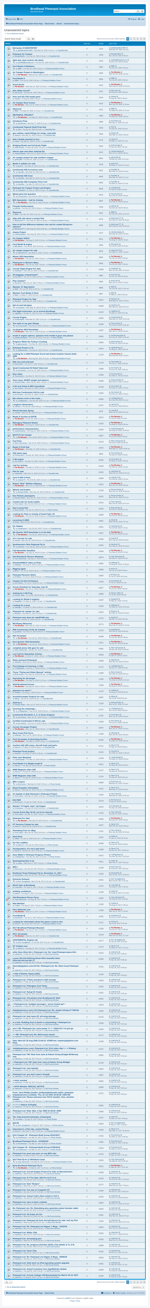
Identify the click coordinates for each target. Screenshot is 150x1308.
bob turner (18, 93)
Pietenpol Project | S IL (23, 348)
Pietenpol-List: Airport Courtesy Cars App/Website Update (40, 1269)
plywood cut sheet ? (22, 690)
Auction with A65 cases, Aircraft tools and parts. (35, 745)
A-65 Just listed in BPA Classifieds (29, 386)
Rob (19, 129)
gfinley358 (18, 159)
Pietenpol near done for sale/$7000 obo (31, 617)
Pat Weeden (22, 75)
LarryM (17, 412)
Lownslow (18, 887)
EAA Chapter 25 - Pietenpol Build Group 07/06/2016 (36, 1147)
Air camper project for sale (25, 250)
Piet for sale (18, 471)
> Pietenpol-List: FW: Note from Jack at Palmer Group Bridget (41, 1062)
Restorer (18, 301)
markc (17, 141)
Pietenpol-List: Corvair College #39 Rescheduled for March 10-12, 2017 (45, 1275)
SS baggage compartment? (25, 275)
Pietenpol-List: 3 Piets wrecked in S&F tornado (34, 980)
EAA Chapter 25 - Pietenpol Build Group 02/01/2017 (36, 1135)
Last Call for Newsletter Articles (27, 654)
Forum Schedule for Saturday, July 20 (30, 587)
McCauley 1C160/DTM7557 (25, 48)
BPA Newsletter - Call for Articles (28, 200)
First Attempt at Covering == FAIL (28, 666)
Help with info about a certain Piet (28, 218)
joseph (17, 619)
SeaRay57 (18, 271)
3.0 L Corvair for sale (22, 538)
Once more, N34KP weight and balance (31, 380)
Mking (17, 698)
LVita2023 (21, 190)
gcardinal (18, 632)
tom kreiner (22, 370)
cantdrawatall (19, 759)
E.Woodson (19, 808)
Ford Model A (19, 78)
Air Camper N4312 (21, 238)
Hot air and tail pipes (22, 305)
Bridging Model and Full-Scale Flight (30, 145)
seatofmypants (20, 431)
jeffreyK (17, 208)
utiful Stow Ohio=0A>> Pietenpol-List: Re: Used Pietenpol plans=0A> (45, 952)
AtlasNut (18, 662)
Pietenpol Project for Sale (24, 299)
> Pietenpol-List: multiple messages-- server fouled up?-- (39, 1004)
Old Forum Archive (52, 954)
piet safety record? (21, 90)
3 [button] (134, 39)
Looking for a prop (21, 605)
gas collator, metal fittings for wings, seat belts (34, 133)
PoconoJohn (22, 196)
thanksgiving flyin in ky (23, 861)
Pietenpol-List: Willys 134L (25, 1232)
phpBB (67, 1298)
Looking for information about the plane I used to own (38, 922)
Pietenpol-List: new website (25, 1068)
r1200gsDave (23, 401)
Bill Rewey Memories (22, 623)
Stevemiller (19, 364)
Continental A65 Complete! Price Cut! (30, 182)
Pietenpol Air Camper (22, 54)
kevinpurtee (19, 875)
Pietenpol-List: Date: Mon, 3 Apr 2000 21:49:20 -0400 (37, 1111)
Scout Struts (18, 84)
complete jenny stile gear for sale (28, 648)
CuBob (17, 905)
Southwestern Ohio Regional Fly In (29, 544)
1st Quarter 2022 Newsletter (25, 329)
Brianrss (18, 613)
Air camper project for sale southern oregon (33, 157)
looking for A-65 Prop (22, 593)
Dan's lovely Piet (20, 508)
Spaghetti (18, 601)
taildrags (18, 565)
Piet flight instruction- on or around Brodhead (34, 311)
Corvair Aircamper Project (25, 727)
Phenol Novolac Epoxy (23, 410)
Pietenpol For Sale (21, 818)
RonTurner (22, 784)
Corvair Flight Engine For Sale (27, 269)
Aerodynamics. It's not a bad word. (29, 849)
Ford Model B (19, 916)
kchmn (17, 924)
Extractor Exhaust (21, 879)
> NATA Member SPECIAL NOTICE (28, 1086)
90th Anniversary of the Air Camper (29, 630)
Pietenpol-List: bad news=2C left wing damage (34, 1016)
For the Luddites (20, 843)
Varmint (17, 406)
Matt (16, 289)
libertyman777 (20, 220)
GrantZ (17, 540)
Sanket (17, 99)
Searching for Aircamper (24, 678)
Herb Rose (17, 836)
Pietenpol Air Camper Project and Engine (32, 188)
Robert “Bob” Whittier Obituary (27, 484)
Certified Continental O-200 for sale (29, 721)
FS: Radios (18, 526)
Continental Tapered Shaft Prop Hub (29, 127)
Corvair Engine (20, 317)
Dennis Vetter (20, 595)
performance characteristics (26, 429)
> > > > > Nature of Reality (25, 1105)
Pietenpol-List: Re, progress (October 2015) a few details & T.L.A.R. (44, 1245)
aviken (17, 893)
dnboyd (17, 135)
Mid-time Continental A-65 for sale (28, 392)
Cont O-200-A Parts (21, 477)
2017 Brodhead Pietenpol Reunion (28, 928)
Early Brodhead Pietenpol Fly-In (27, 1165)
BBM (20, 68)
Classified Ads (63, 50)
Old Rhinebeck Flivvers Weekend (28, 557)
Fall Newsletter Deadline (24, 550)
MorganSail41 (20, 56)
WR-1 (15, 867)
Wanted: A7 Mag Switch (24, 287)
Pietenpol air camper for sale (26, 611)
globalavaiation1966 (25, 50)
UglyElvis (18, 313)
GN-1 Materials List (21, 909)
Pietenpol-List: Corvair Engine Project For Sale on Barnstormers (42, 1172)
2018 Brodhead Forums (23, 684)
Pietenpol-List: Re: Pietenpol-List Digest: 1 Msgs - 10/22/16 (40, 1226)
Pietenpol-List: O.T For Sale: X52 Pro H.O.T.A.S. (35, 1178)
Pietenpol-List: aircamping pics (27, 1239)
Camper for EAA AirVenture (25, 581)
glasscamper (22, 344)
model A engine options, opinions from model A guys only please (43, 336)
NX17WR (17, 800)
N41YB (16, 1123)
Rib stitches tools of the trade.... (27, 398)
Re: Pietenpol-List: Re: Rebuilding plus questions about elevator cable (45, 1208)
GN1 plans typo (20, 453)
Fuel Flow (17, 441)
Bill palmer (18, 246)
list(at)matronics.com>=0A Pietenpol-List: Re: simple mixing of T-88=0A (46, 1010)
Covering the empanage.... (25, 709)
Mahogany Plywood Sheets (25, 423)
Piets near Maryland (22, 757)
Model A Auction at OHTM (24, 417)
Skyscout (17, 109)
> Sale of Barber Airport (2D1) (26, 974)
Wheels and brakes (21, 490)
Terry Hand (19, 504)
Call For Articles (20, 465)
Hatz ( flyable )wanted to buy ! (26, 139)
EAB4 (17, 838)
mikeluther (18, 473)
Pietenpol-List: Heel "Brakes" (26, 1184)
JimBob (17, 692)
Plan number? (19, 281)
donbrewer (19, 918)
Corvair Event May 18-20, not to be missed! (33, 812)
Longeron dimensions (23, 404)
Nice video (17, 374)
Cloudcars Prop (20, 121)
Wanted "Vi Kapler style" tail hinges (29, 806)
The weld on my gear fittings (26, 323)
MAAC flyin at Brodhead (24, 885)
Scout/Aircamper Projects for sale (28, 696)
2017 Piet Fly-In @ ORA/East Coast (29, 1159)
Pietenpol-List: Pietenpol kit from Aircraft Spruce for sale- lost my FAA (45, 1220)
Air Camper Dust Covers (24, 103)
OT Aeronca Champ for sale (25, 824)
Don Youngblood (24, 881)
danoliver (21, 307)
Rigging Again (19, 569)
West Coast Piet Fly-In (23, 733)
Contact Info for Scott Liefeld (26, 502)
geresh (20, 166)
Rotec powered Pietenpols (25, 660)
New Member (19, 903)
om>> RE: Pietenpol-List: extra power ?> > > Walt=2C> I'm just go (43, 1028)
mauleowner (22, 528)
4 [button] (137, 39)
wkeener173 (22, 253)
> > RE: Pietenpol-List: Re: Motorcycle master (34, 1034)
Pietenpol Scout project (23, 751)
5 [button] (141, 39)
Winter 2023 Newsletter (23, 256)
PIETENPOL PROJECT (23, 115)
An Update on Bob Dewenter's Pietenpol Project (35, 794)
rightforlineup (22, 350)
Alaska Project (19, 232)
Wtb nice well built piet (23, 362)
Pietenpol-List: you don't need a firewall (31, 1074)
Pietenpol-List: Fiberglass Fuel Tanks (30, 986)
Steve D (18, 747)
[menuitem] (20, 19)
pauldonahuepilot (21, 338)
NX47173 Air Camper (22, 435)
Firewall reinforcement (23, 206)
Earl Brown (22, 123)
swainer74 (21, 480)
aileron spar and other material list (29, 151)
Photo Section (58, 338)
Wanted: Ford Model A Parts (26, 293)
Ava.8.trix (18, 277)
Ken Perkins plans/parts (24, 496)
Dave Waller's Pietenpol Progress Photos (32, 855)
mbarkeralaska (20, 153)
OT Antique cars (20, 946)
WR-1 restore (19, 782)
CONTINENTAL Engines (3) (25, 940)
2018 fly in (17, 703)
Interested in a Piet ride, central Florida (31, 1129)
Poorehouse (22, 1137)
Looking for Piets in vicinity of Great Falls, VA (34, 514)
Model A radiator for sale (24, 164)
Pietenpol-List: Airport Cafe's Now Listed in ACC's (36, 1196)
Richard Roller (20, 382)
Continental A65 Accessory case (28, 170)
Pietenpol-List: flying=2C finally (27, 992)
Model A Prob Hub (21, 447)
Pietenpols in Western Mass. (26, 263)
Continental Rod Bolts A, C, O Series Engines (34, 715)
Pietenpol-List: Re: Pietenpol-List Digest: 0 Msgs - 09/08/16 (40, 1257)
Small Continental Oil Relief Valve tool (30, 368)
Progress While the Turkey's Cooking (30, 342)
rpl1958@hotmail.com (26, 62)
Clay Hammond (20, 559)
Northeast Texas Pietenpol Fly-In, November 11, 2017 (37, 873)
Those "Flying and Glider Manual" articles (32, 672)
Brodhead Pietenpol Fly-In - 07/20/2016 (30, 1141)
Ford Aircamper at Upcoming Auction (30, 739)
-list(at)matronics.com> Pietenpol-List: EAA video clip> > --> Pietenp (44, 1048)
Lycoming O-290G (21, 520)
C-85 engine (18, 459)
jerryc (17, 571)
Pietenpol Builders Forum (55, 68)
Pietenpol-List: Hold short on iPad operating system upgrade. (41, 1263)
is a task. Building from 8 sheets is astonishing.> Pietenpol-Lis (42, 1022)
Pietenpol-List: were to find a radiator (30, 1202)
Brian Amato (19, 510)
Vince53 (18, 753)
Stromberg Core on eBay (24, 830)
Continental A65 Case (23, 176)
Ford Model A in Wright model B (27, 763)
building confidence (22, 891)
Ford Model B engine (22, 244)
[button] (144, 39)
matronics (18, 954)
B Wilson (18, 577)
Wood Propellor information (25, 788)
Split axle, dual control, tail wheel (28, 60)
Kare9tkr (21, 172)
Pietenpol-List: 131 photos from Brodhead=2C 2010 (36, 998)
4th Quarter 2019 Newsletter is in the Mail (32, 532)
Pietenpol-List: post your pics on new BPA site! (34, 1153)
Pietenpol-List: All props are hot (27, 1214)
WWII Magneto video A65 (24, 770)
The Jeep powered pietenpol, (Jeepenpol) (32, 1117)
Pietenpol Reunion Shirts (24, 575)
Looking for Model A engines (26, 599)
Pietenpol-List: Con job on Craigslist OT (31, 1190)
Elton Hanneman (21, 443)
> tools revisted (20, 1080)
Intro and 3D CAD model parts (27, 97)
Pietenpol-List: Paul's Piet (24, 1251)
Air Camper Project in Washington (28, 72)
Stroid (17, 522)
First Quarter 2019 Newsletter (26, 642)
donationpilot (19, 319)
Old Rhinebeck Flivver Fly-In (26, 897)
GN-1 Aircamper (20, 934)
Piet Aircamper (19, 636)
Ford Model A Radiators (24, 66)
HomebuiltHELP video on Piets (27, 563)
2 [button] (130, 39)
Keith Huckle (19, 147)
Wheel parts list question (24, 194)
